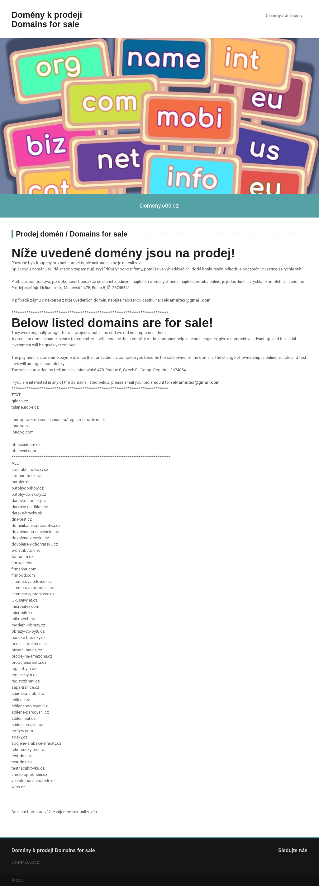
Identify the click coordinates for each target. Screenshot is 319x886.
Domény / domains (283, 15)
